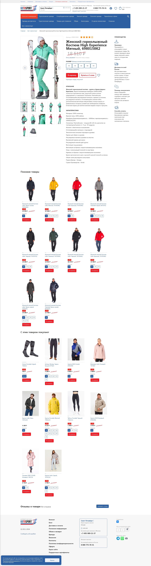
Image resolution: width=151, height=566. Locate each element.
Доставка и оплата (41, 1)
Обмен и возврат (55, 531)
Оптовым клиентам (61, 1)
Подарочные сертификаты (86, 1)
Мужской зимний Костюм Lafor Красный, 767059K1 (75, 204)
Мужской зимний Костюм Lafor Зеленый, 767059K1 (53, 255)
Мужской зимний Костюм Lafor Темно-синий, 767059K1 (30, 205)
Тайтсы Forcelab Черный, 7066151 (75, 419)
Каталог (23, 1)
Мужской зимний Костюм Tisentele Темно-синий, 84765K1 (53, 307)
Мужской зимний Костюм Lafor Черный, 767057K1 (30, 255)
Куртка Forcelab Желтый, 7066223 (52, 419)
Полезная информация (58, 529)
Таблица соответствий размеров (81, 61)
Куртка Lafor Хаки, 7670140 (27, 419)
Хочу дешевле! (70, 57)
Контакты (73, 1)
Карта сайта (53, 549)
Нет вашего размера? (72, 69)
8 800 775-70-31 (100, 8)
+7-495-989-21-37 (79, 8)
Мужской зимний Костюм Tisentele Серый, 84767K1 (98, 204)
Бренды (52, 534)
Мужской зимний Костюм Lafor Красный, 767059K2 (98, 255)
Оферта (52, 546)
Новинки (30, 1)
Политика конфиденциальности (61, 543)
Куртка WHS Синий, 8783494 (74, 365)
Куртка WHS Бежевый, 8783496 (97, 419)
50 (93, 66)
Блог (50, 523)
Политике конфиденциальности (11, 561)
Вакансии (52, 537)
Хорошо (52, 560)
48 (87, 66)
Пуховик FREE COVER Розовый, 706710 (28, 476)
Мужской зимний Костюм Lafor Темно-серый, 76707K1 (30, 307)
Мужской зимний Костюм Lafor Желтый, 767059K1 (53, 204)
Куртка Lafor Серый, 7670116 (51, 476)
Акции (51, 1)
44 (75, 66)
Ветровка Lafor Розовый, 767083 (98, 365)
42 (69, 66)
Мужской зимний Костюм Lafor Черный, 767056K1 (75, 255)
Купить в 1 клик (87, 75)
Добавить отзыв (102, 506)
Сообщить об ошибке (28, 534)
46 (81, 66)
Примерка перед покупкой (74, 79)
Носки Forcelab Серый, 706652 (29, 365)
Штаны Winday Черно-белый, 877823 (52, 365)
